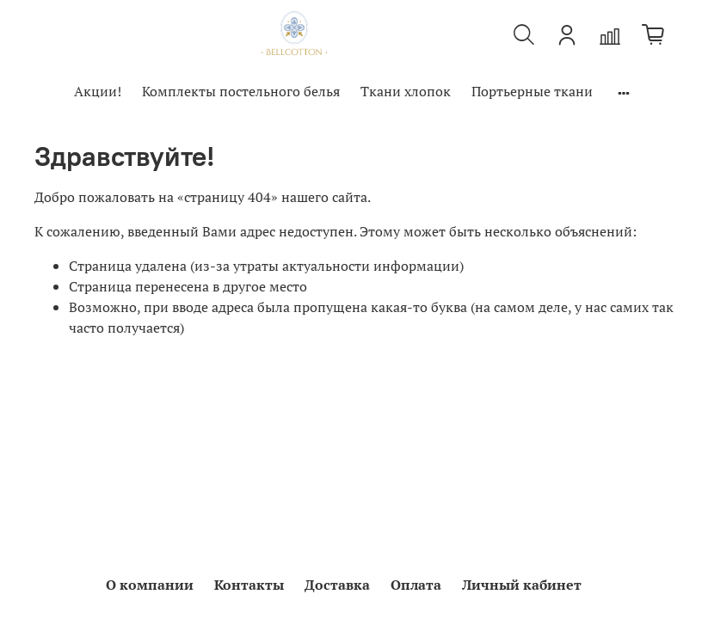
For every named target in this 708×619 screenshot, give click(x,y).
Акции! (97, 91)
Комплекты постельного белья (241, 91)
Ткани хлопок (405, 91)
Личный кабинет (522, 584)
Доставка (337, 584)
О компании (150, 584)
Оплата (416, 584)
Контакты (249, 584)
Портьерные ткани (532, 91)
